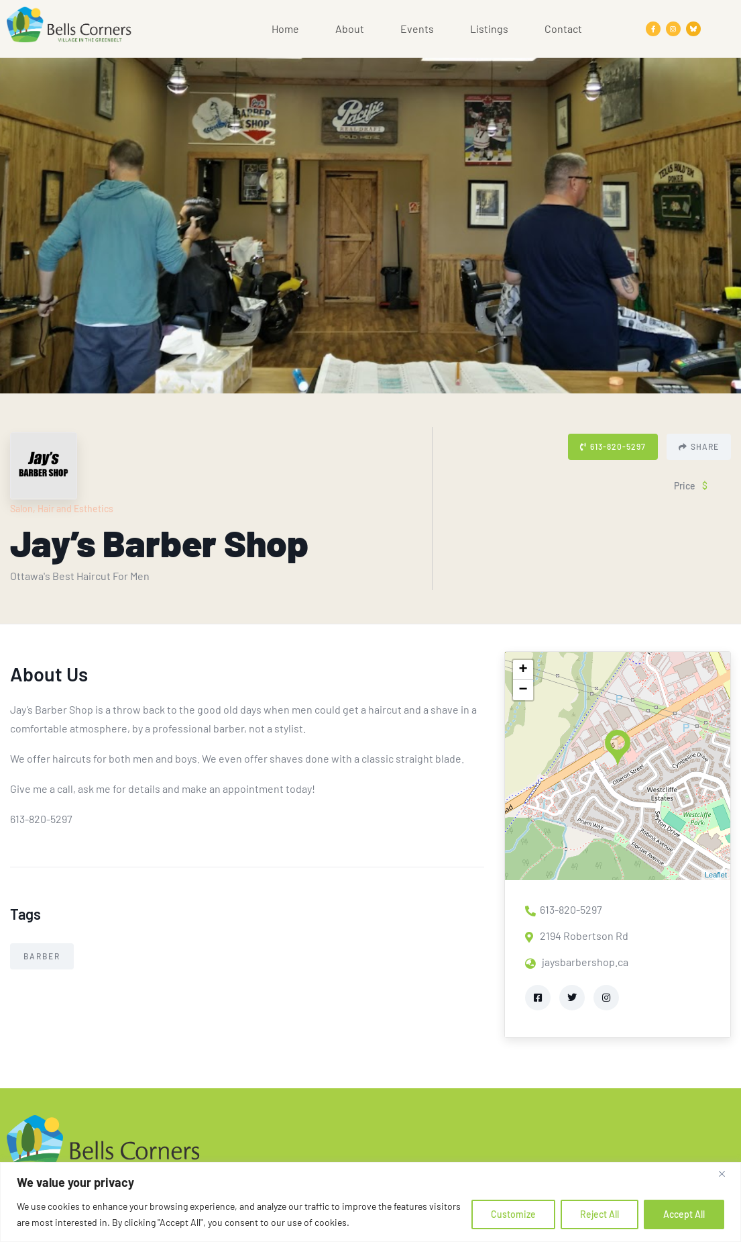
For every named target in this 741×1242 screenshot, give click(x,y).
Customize (513, 1214)
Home (285, 28)
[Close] (727, 1173)
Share (699, 446)
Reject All (599, 1214)
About (349, 28)
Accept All (684, 1214)
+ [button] (523, 670)
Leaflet (716, 875)
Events (417, 28)
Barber (41, 956)
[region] (370, 1202)
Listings (489, 28)
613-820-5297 (613, 446)
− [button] (523, 690)
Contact (563, 28)
